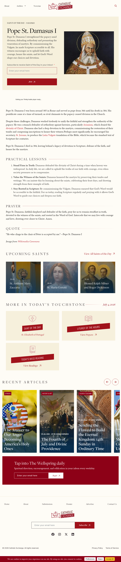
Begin (54, 475)
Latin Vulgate (49, 135)
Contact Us (112, 504)
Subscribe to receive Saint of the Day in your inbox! (30, 65)
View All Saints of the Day (97, 254)
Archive (22, 5)
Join (30, 81)
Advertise (90, 504)
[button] (116, 6)
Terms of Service (112, 548)
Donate (69, 504)
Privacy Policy (97, 548)
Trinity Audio (28, 99)
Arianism (88, 124)
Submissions (47, 504)
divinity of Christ (14, 128)
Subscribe (83, 525)
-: (107, 382)
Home (6, 504)
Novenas (37, 6)
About (6, 6)
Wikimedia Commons (28, 241)
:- (115, 382)
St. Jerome (21, 135)
